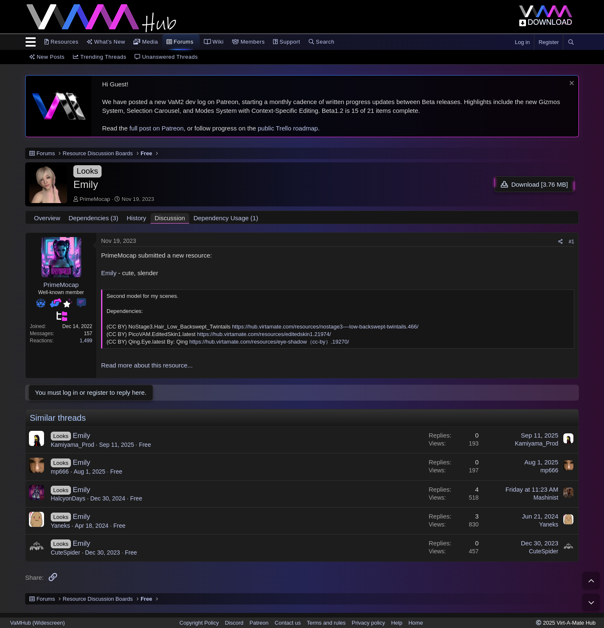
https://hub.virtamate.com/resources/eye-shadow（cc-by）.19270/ (269, 342)
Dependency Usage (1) (225, 217)
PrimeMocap (95, 199)
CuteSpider (65, 552)
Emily (109, 272)
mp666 (60, 471)
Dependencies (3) (93, 217)
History (136, 217)
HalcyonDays (68, 498)
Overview (47, 217)
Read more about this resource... (147, 365)
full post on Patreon (156, 128)
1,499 (86, 341)
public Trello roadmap (288, 128)
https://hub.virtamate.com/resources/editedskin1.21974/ (264, 334)
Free (145, 444)
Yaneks (60, 525)
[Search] (571, 42)
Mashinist (546, 497)
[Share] (560, 242)
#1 (571, 242)
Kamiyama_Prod (72, 444)
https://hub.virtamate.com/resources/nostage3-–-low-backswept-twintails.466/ (325, 326)
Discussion (170, 217)
